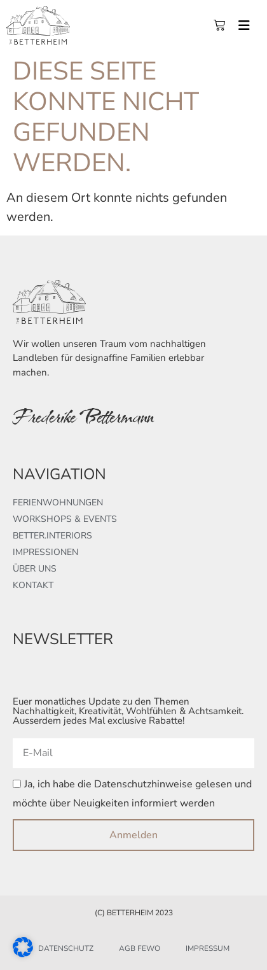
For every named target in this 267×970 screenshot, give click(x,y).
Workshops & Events (65, 519)
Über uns (35, 569)
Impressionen (45, 552)
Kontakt (33, 585)
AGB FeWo (139, 948)
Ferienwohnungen (58, 502)
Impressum (207, 948)
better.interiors (52, 536)
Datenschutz (65, 948)
